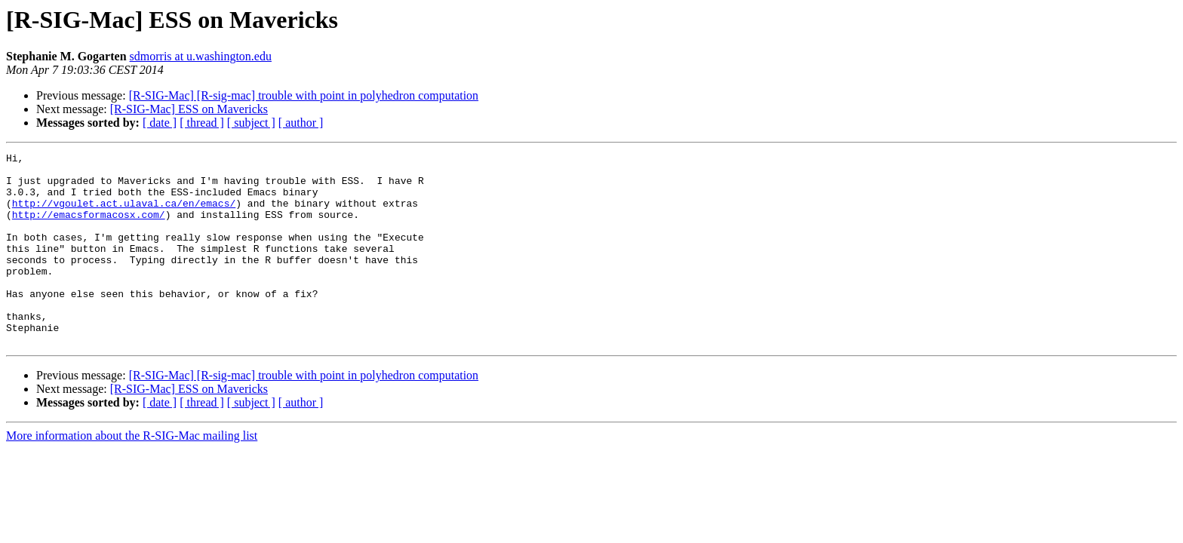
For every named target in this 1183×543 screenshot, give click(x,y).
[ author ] (301, 122)
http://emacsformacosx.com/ (88, 228)
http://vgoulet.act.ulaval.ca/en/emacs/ (123, 214)
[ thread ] (202, 122)
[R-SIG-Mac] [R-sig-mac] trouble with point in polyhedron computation (303, 95)
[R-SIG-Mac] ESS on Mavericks (189, 109)
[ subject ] (251, 122)
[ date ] (160, 122)
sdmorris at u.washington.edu (201, 56)
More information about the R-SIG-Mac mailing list (131, 474)
